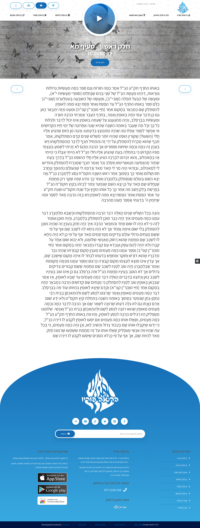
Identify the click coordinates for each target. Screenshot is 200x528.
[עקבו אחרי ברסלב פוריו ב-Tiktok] (95, 421)
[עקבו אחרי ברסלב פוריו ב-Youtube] (85, 421)
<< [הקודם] (185, 89)
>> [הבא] (17, 89)
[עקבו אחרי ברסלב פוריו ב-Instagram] (114, 421)
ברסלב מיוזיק (183, 465)
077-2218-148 (112, 490)
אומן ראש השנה (182, 472)
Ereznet (66, 524)
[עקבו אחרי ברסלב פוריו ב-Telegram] (75, 421)
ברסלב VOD (183, 486)
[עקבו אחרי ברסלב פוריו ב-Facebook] (124, 421)
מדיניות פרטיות (120, 524)
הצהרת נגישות (100, 524)
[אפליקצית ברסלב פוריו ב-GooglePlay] (52, 489)
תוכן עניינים (100, 62)
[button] (197, 261)
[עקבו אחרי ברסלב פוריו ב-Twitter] (104, 421)
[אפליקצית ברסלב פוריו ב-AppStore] (52, 477)
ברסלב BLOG (183, 493)
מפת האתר (82, 524)
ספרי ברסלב (183, 500)
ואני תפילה (184, 507)
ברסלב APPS (183, 479)
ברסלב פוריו (183, 458)
